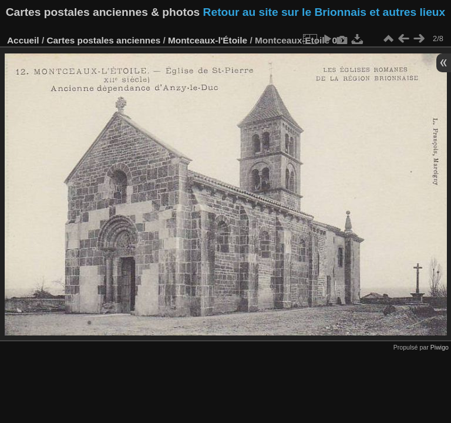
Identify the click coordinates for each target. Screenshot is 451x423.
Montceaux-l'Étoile (207, 40)
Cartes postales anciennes (103, 40)
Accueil (23, 40)
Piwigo (439, 347)
